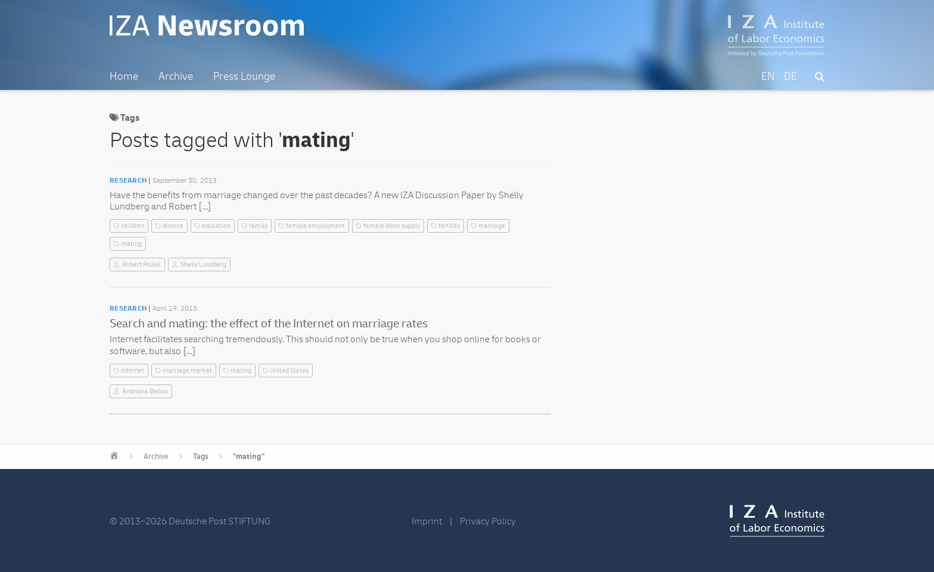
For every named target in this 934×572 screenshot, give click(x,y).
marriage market (187, 370)
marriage (491, 226)
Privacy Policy (488, 521)
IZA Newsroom (207, 25)
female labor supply (391, 226)
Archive (156, 456)
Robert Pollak (141, 264)
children (132, 226)
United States (289, 370)
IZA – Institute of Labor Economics (776, 36)
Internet (132, 370)
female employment (315, 226)
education (216, 226)
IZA (777, 521)
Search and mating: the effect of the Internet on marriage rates (269, 323)
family (258, 226)
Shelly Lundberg (203, 264)
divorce (173, 226)
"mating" (248, 456)
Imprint (427, 521)
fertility (449, 226)
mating (131, 244)
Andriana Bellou (145, 391)
